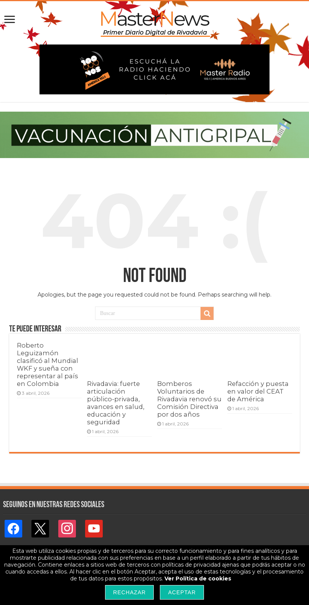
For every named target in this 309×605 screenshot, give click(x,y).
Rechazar (129, 592)
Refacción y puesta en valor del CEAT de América (258, 391)
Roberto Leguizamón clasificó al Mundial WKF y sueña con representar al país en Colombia (47, 364)
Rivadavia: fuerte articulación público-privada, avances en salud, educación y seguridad (115, 403)
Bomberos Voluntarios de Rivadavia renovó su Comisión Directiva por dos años (189, 399)
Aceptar (182, 592)
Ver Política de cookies (197, 578)
